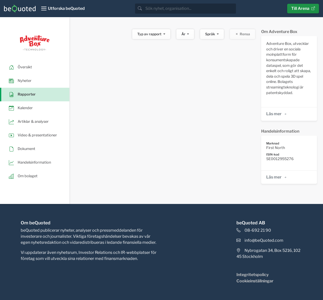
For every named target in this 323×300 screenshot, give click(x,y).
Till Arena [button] (303, 8)
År (183, 34)
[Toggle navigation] (63, 8)
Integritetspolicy (252, 274)
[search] (190, 9)
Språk (210, 34)
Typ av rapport (149, 34)
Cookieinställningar (255, 281)
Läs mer (276, 113)
